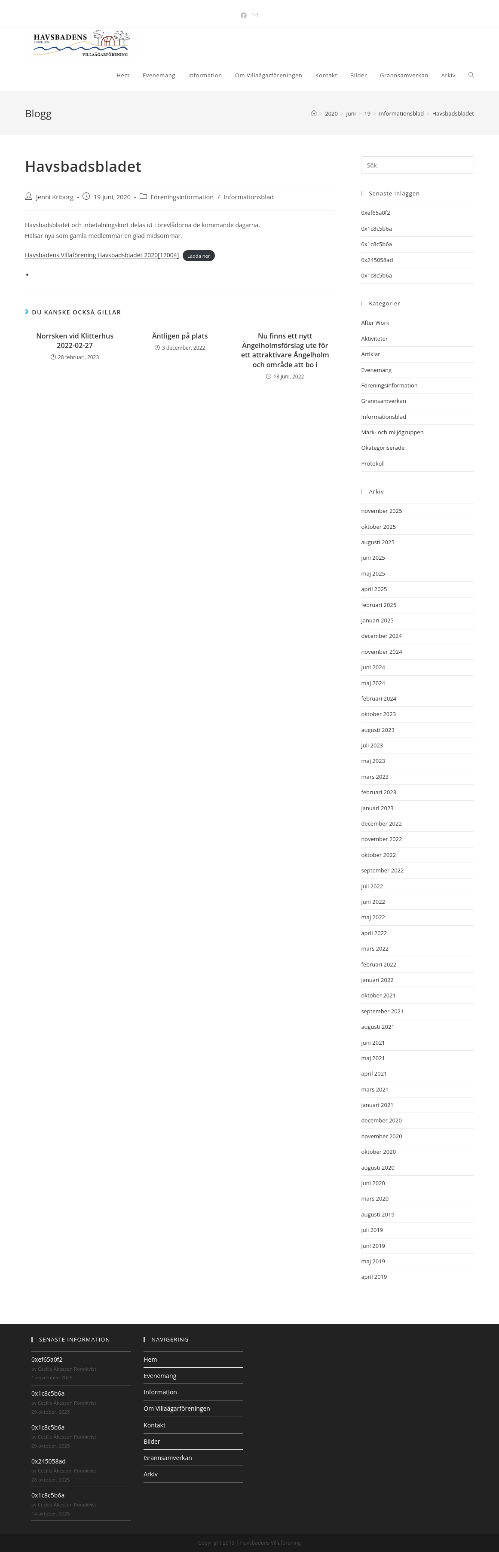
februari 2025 (378, 605)
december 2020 (381, 1120)
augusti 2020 (377, 1167)
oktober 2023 (378, 714)
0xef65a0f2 (375, 212)
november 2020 (381, 1136)
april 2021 (374, 1073)
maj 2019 (373, 1261)
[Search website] (471, 75)
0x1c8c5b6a (376, 228)
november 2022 (381, 839)
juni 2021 (373, 1042)
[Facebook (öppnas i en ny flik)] (243, 15)
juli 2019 (372, 1230)
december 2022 (381, 823)
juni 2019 (373, 1246)
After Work (375, 322)
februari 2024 (378, 698)
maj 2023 (373, 761)
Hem (150, 1359)
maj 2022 (373, 917)
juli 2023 (372, 745)
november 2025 (381, 511)
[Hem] (314, 113)
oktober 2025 (378, 527)
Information (160, 1392)
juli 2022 (372, 886)
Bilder (152, 1441)
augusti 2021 (377, 1027)
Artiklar (370, 354)
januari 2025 (377, 620)
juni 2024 (373, 667)
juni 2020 (373, 1183)
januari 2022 (377, 980)
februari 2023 (378, 792)
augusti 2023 (377, 730)
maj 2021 (373, 1058)
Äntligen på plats (180, 336)
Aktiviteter (374, 338)
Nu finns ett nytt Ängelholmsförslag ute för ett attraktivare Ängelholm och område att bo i (285, 350)
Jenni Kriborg (54, 197)
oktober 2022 (378, 855)
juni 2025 (373, 557)
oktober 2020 (378, 1152)
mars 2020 (375, 1198)
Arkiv (150, 1474)
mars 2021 (375, 1089)
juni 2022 (373, 902)
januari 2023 (377, 808)
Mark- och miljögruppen (392, 432)
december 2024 (381, 636)
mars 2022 (375, 948)
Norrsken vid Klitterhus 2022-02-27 (74, 340)
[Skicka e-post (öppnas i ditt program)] (254, 15)
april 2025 (374, 589)
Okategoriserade (382, 447)
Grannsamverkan (383, 401)
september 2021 (382, 1011)
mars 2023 (375, 777)
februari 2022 (378, 964)
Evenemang (376, 370)
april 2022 (374, 933)
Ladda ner (198, 255)
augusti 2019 (377, 1214)
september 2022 (382, 870)
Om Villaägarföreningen (177, 1408)
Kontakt (154, 1425)
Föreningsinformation (182, 197)
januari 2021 (377, 1105)
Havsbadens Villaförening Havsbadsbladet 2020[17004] (102, 255)
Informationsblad (248, 197)
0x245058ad (377, 260)
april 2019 (374, 1277)
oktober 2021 (378, 995)
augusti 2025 (377, 542)
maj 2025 (373, 573)
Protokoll (373, 463)
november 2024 (381, 652)
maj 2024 (373, 683)
